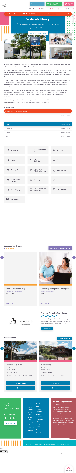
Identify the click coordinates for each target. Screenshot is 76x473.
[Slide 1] (4, 249)
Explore (63, 8)
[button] (39, 8)
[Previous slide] (2, 258)
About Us (35, 8)
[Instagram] (75, 18)
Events (70, 8)
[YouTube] (75, 21)
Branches (54, 8)
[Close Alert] (68, 14)
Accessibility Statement (49, 445)
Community (31, 428)
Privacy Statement (38, 445)
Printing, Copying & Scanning (30, 420)
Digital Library (45, 8)
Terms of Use (28, 445)
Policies (38, 431)
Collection (30, 425)
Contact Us (39, 433)
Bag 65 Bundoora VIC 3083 (63, 445)
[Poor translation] (5, 452)
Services (30, 404)
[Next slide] (74, 258)
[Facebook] (75, 15)
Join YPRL (29, 8)
